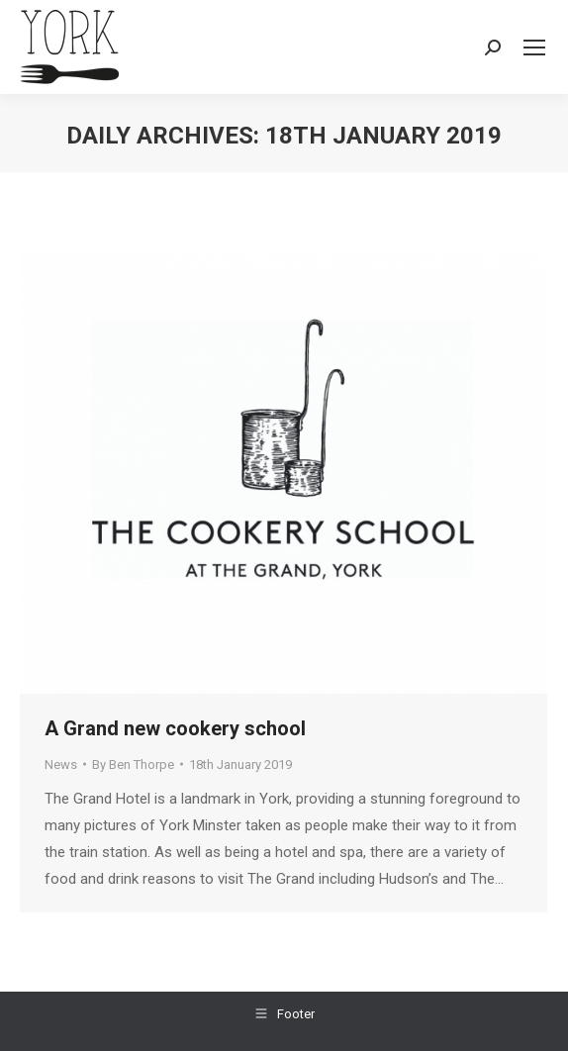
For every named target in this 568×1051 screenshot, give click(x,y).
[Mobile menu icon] (534, 47)
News (61, 764)
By (133, 764)
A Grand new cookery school (175, 728)
